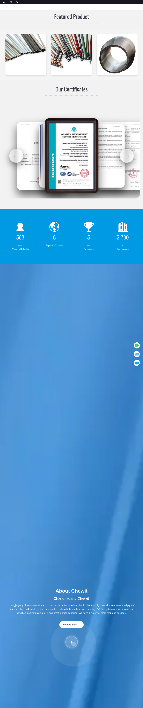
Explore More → (71, 624)
